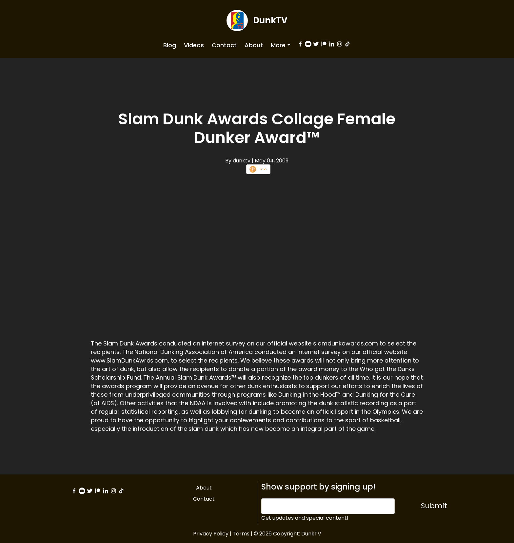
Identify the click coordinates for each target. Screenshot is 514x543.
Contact (224, 45)
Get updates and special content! (304, 518)
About (254, 45)
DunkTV (270, 20)
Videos (194, 45)
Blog (169, 45)
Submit (434, 506)
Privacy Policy (210, 533)
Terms (241, 533)
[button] (280, 45)
